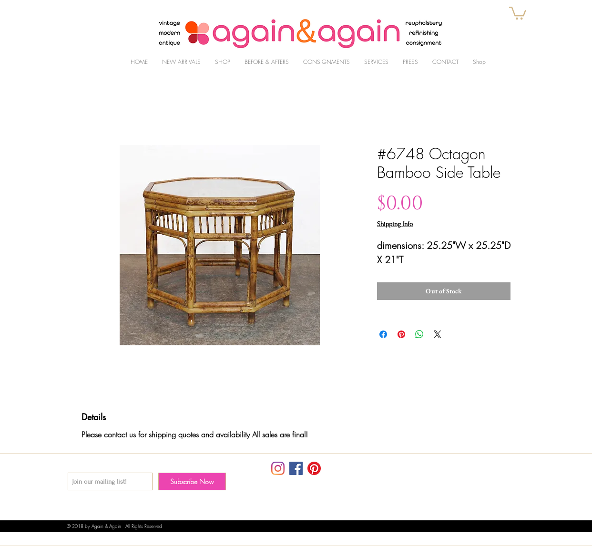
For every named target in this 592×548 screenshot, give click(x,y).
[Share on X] (437, 334)
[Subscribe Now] (192, 481)
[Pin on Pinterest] (401, 334)
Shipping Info (395, 223)
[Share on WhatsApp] (419, 334)
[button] (517, 12)
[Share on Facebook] (383, 334)
